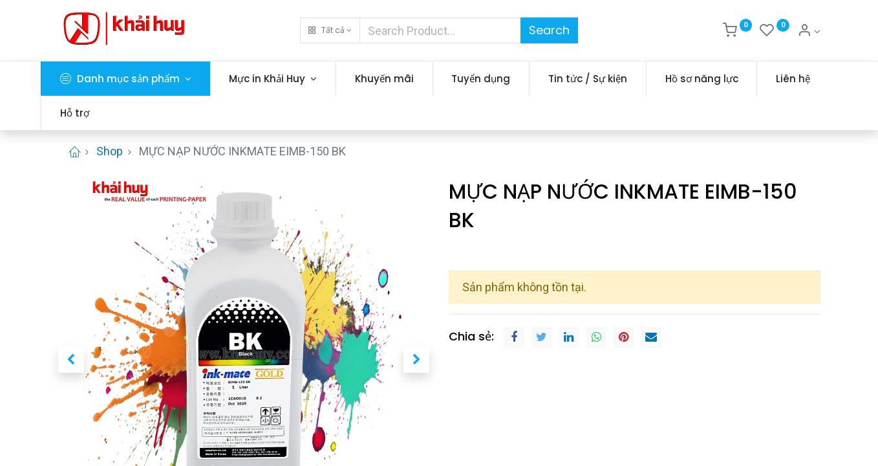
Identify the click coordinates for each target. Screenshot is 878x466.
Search (549, 30)
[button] (330, 30)
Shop (109, 151)
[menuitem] (401, 78)
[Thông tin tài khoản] (808, 32)
